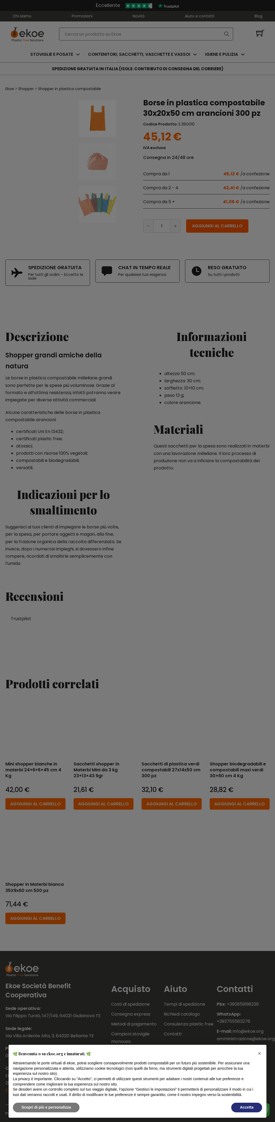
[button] (259, 1053)
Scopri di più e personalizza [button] (46, 1107)
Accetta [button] (247, 1107)
